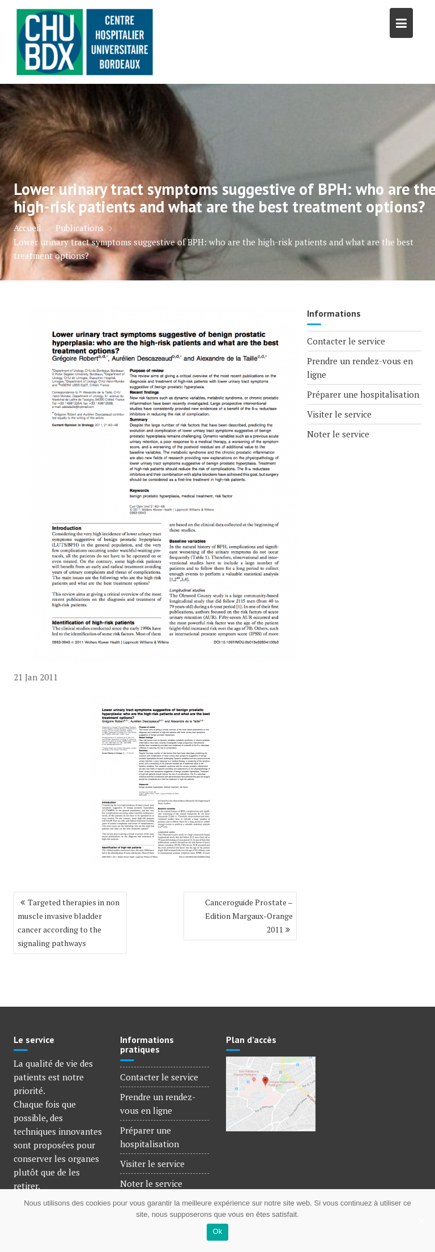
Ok (217, 1231)
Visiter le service (339, 414)
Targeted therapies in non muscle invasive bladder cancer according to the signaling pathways (69, 922)
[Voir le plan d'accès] (270, 1092)
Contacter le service (346, 341)
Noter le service (338, 434)
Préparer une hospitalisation (363, 394)
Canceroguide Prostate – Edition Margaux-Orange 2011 (249, 916)
